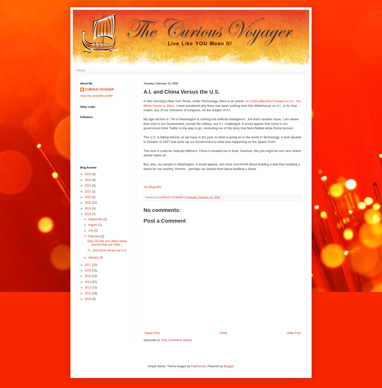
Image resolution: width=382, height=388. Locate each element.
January (93, 257)
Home (80, 70)
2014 (88, 282)
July (91, 230)
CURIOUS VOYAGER (99, 89)
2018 (88, 214)
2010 (88, 299)
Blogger (229, 366)
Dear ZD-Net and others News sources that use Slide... (107, 242)
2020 (88, 202)
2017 (88, 265)
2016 (88, 270)
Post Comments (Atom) (176, 340)
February (94, 236)
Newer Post (152, 333)
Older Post (294, 333)
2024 (88, 180)
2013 (88, 287)
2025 (88, 174)
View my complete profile (96, 96)
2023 (88, 185)
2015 (88, 276)
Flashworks (198, 366)
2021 (88, 197)
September (95, 219)
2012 (88, 293)
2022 (88, 191)
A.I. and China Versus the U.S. (107, 250)
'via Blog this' (152, 187)
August (93, 225)
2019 (88, 208)
